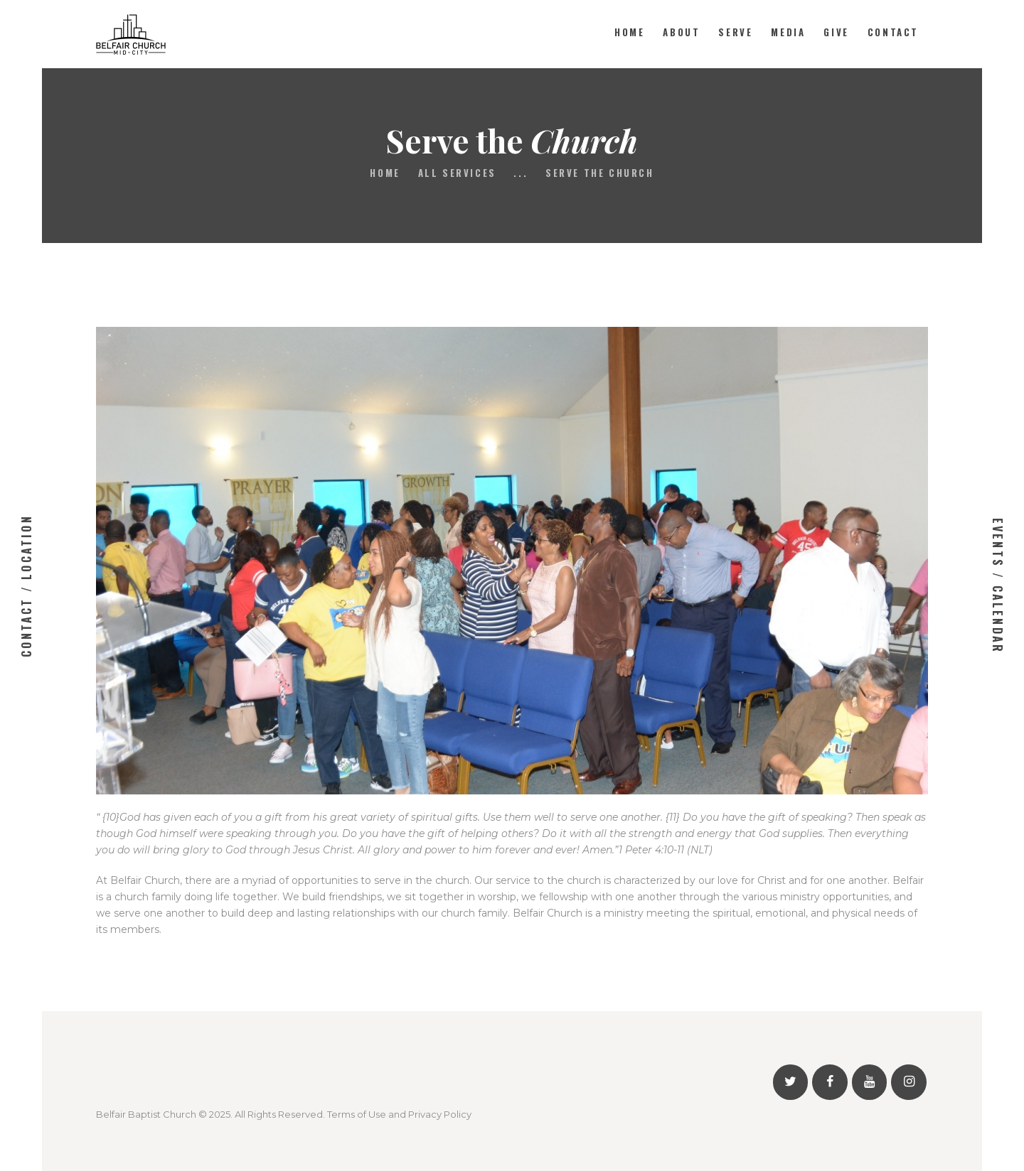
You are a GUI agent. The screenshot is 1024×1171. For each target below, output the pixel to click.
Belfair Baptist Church (146, 1114)
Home (385, 173)
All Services (457, 173)
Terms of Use (356, 1114)
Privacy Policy (439, 1114)
